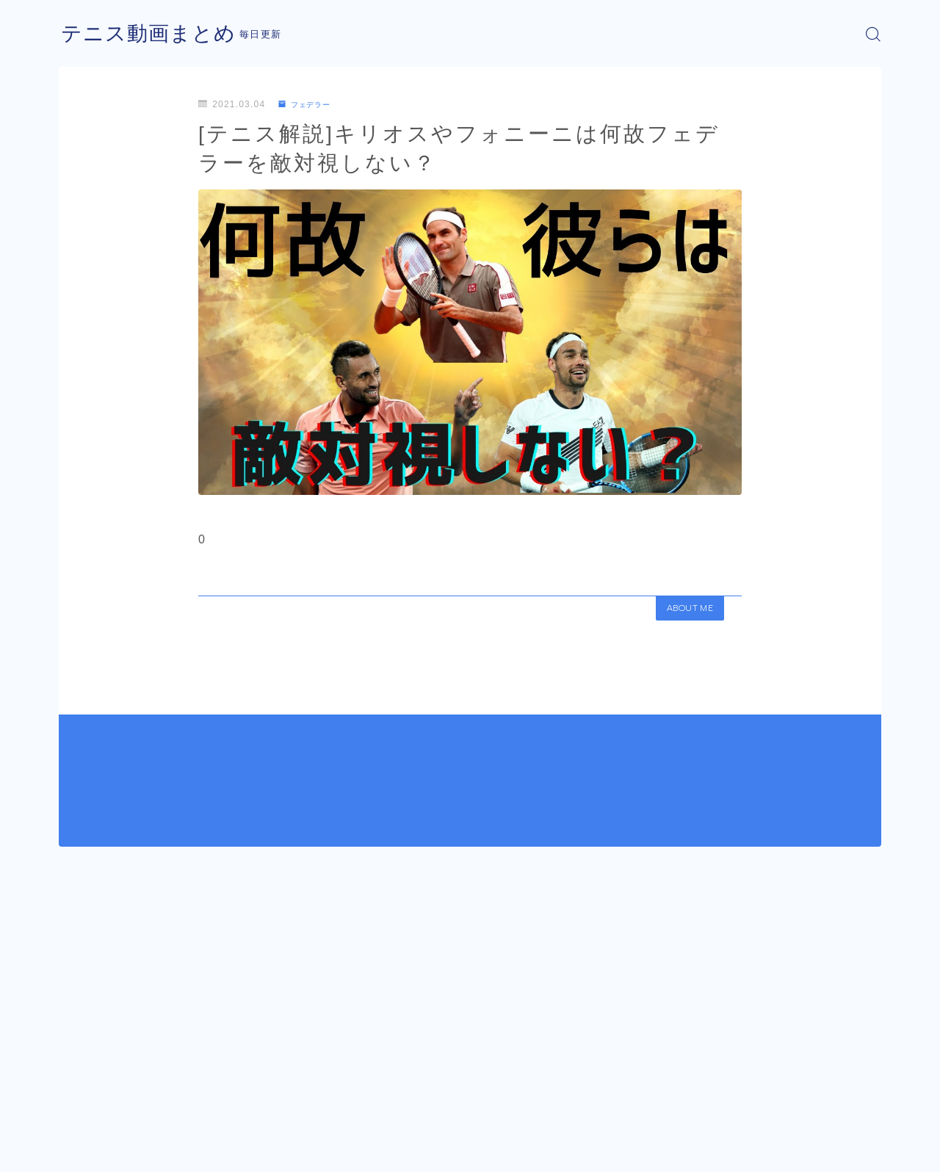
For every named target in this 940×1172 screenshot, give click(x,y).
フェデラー (308, 104)
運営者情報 (83, 1150)
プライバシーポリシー (182, 1150)
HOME (75, 1106)
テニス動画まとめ (154, 34)
